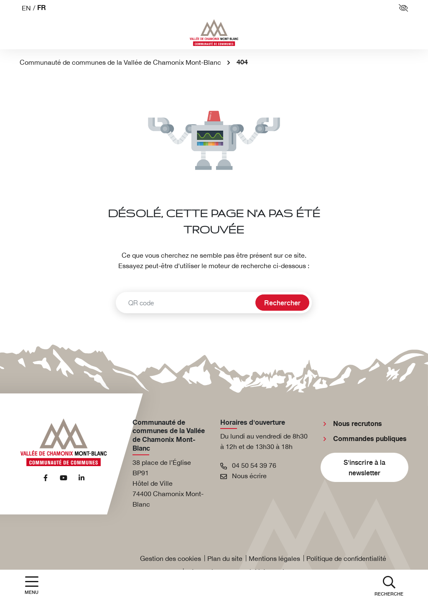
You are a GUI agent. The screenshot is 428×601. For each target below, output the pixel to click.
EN (26, 8)
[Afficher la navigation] (31, 585)
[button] (388, 585)
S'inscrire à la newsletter (365, 467)
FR (41, 8)
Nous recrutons (357, 423)
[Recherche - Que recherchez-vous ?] (184, 302)
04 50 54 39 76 (248, 465)
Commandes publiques (370, 439)
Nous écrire (243, 475)
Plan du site (224, 558)
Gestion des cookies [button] (170, 558)
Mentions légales (274, 558)
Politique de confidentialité (346, 558)
